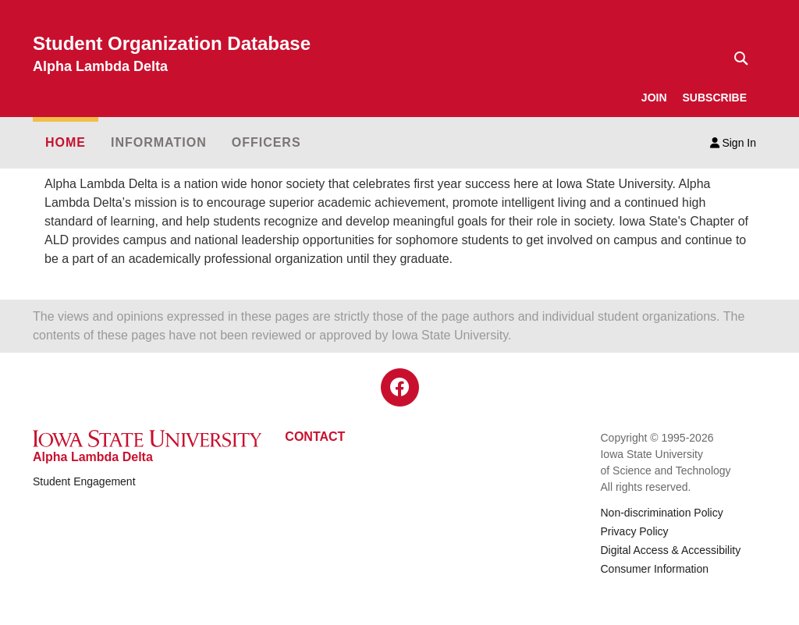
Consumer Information (654, 569)
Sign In (733, 143)
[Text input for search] (737, 58)
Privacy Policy (634, 531)
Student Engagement (84, 481)
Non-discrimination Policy (661, 512)
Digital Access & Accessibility (670, 550)
